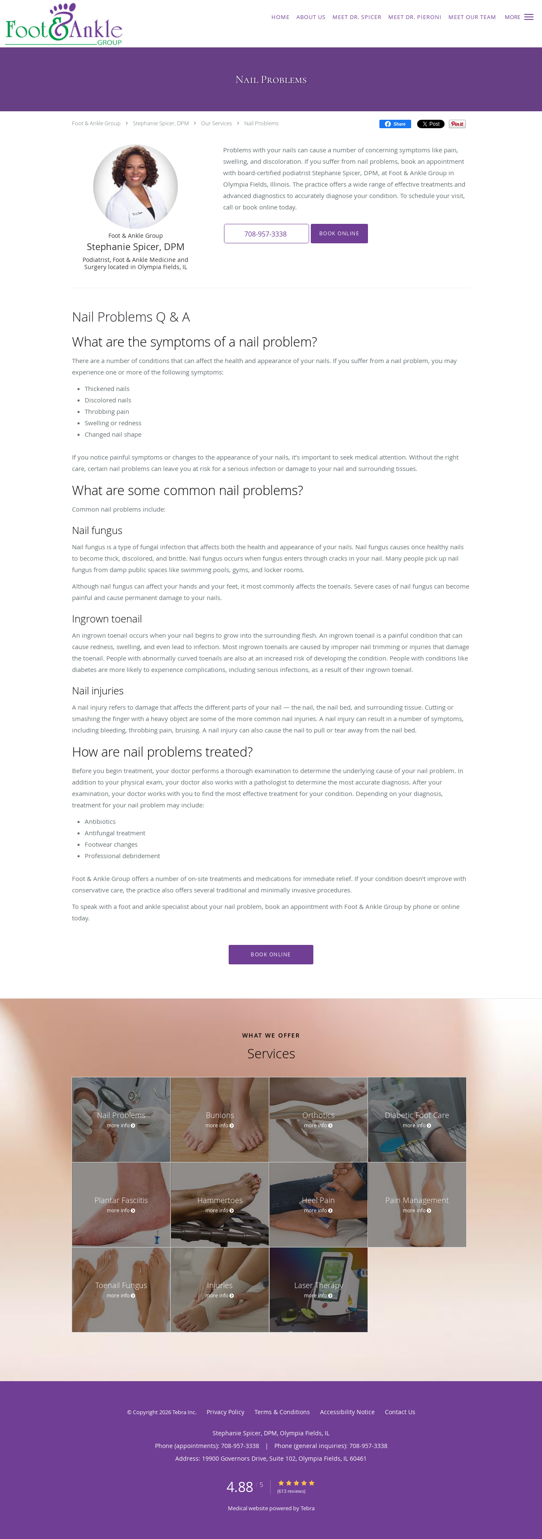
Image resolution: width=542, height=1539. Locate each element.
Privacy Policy (225, 1412)
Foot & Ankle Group (96, 123)
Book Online (339, 233)
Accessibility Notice (347, 1412)
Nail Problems (261, 123)
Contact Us (400, 1412)
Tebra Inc (183, 1412)
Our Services (216, 123)
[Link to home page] (103, 23)
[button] (529, 17)
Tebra (308, 1508)
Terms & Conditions (282, 1412)
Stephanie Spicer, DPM (161, 123)
